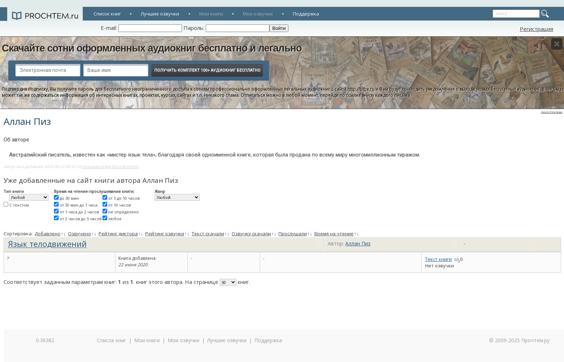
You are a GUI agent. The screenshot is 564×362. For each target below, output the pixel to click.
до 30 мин (69, 198)
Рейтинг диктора (118, 233)
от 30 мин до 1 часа (78, 205)
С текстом (19, 205)
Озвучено (79, 233)
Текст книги (438, 259)
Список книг (107, 13)
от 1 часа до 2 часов (79, 211)
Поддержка (306, 13)
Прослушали (292, 233)
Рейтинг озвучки (164, 233)
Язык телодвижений (47, 243)
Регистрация (536, 28)
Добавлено (47, 233)
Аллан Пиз (357, 243)
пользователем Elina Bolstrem (110, 166)
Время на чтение (334, 233)
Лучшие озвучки (160, 13)
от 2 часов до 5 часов (80, 218)
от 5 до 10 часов (124, 198)
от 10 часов (119, 205)
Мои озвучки (258, 13)
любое (115, 218)
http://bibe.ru (360, 89)
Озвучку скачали (251, 233)
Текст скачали (208, 233)
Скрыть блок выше (552, 112)
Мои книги (211, 13)
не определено (123, 211)
